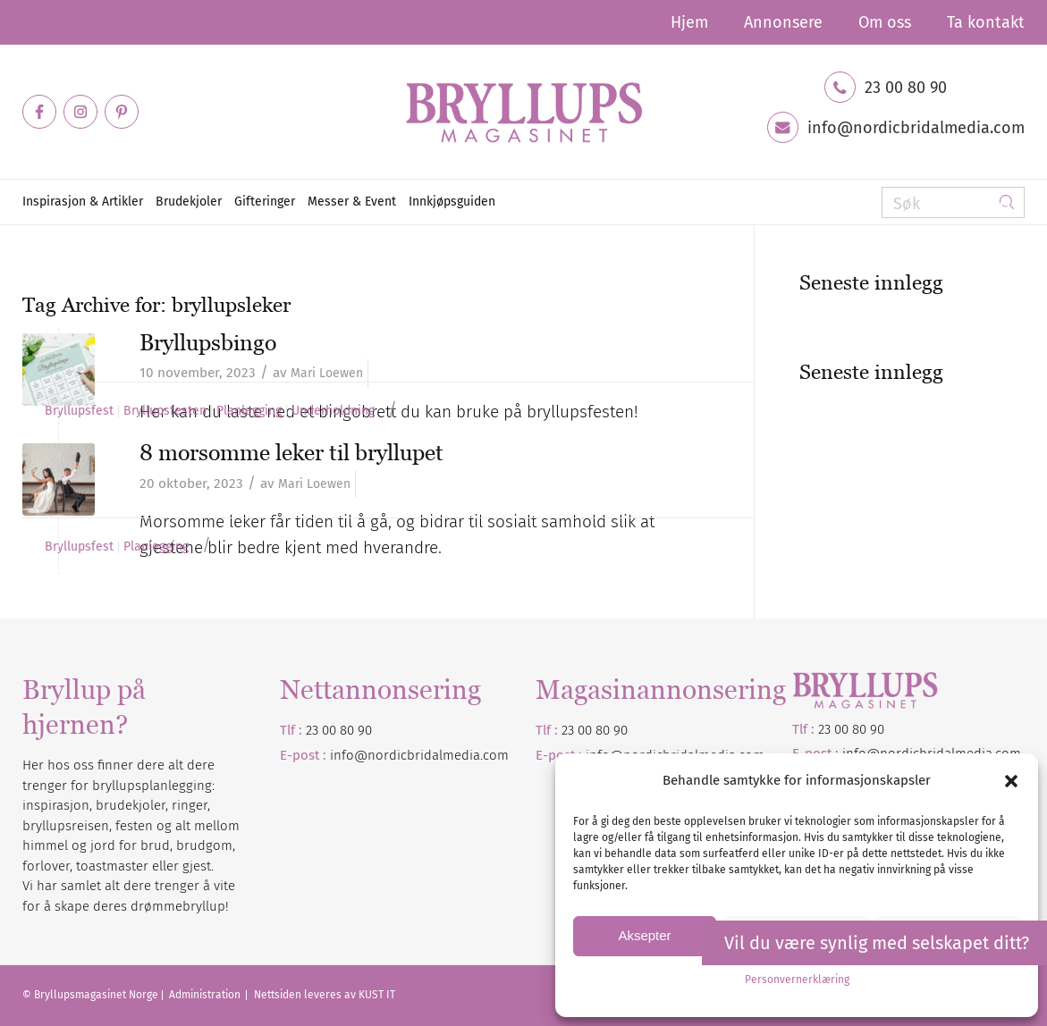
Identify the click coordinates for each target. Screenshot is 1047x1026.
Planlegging (249, 411)
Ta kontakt (986, 22)
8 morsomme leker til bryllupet (291, 452)
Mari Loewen (327, 373)
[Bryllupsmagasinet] (524, 112)
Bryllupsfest (79, 411)
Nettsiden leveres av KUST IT (324, 994)
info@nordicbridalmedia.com (916, 128)
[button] (1011, 781)
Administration (206, 994)
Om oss (884, 22)
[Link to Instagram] (80, 112)
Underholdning (333, 411)
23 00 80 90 (906, 88)
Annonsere (783, 22)
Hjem (689, 22)
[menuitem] (689, 22)
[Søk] (953, 202)
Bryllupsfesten (165, 411)
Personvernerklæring (797, 979)
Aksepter (644, 935)
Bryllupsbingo (207, 342)
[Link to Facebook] (39, 112)
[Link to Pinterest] (122, 112)
